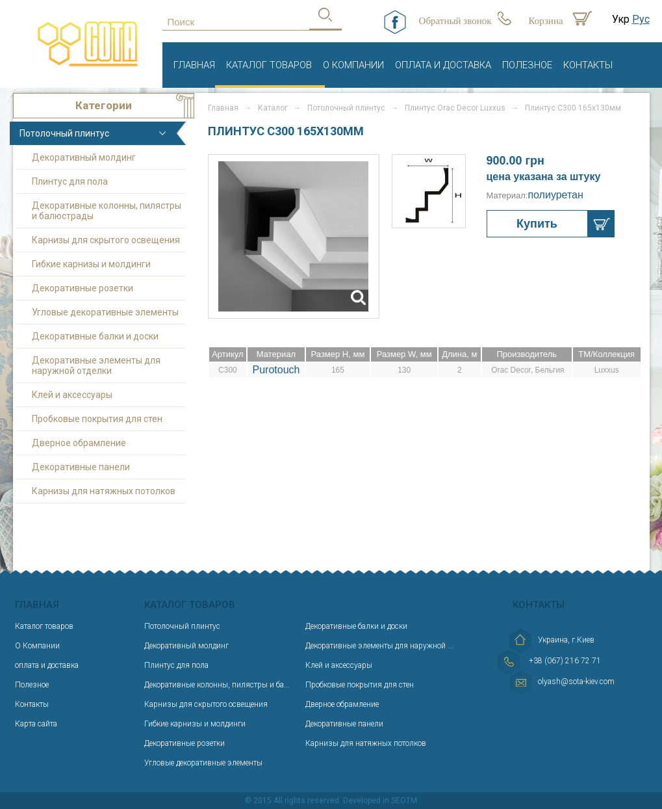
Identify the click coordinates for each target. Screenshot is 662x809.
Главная (194, 65)
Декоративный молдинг (84, 157)
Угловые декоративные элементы (105, 312)
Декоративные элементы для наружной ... (379, 645)
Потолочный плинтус (64, 133)
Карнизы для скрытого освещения (106, 240)
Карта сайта (36, 723)
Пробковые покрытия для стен (97, 419)
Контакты (588, 65)
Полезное (527, 65)
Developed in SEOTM (380, 800)
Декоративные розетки (82, 288)
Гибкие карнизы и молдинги (91, 264)
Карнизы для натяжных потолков (103, 491)
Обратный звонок (455, 21)
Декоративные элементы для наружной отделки (96, 365)
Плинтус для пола (70, 181)
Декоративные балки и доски (95, 336)
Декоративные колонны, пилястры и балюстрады (106, 210)
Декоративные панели (81, 467)
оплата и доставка (443, 65)
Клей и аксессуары (72, 395)
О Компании (353, 65)
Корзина (546, 21)
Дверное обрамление (79, 443)
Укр (621, 19)
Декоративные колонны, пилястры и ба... (217, 684)
